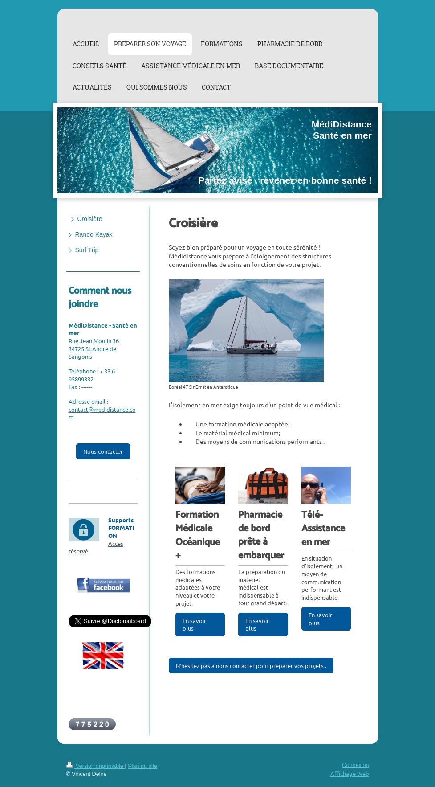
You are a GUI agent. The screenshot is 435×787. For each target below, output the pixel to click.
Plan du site (142, 766)
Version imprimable (95, 766)
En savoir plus (194, 624)
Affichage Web (349, 773)
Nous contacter (103, 451)
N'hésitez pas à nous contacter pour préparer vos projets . (251, 665)
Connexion (355, 765)
